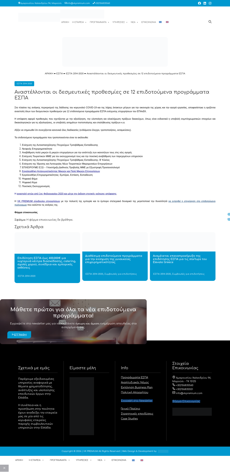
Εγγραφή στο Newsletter (137, 400)
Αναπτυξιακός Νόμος (135, 382)
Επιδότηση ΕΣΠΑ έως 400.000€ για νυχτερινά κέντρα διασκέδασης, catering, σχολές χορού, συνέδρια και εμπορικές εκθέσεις (46, 263)
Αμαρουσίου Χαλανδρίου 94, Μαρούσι (41, 3)
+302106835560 (102, 3)
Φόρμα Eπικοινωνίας (186, 401)
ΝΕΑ (134, 22)
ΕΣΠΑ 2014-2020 (75, 73)
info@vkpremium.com (78, 3)
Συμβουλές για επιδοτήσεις (120, 274)
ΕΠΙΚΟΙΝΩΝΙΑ (148, 22)
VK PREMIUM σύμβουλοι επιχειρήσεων (38, 201)
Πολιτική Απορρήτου (134, 392)
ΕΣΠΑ (59, 73)
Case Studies (129, 418)
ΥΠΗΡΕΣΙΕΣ (120, 22)
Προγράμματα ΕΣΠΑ (134, 377)
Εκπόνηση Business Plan (137, 387)
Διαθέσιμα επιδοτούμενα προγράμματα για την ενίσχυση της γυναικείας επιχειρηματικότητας (113, 259)
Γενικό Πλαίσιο (130, 408)
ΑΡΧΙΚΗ (65, 22)
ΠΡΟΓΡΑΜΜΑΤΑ (99, 22)
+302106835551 (182, 389)
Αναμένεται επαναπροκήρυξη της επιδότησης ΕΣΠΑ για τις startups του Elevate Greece (180, 259)
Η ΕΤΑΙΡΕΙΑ (79, 22)
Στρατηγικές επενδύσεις (137, 413)
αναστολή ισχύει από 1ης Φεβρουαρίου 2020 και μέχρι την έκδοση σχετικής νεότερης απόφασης (66, 193)
